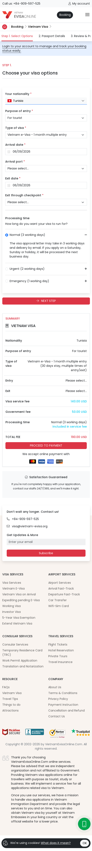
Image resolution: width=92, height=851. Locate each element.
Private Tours (57, 656)
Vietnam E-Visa (13, 588)
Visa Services (11, 583)
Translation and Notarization (22, 666)
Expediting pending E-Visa (21, 600)
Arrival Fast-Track (61, 588)
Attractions (10, 710)
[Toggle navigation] (87, 15)
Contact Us (56, 716)
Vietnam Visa (38, 27)
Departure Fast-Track (64, 594)
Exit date (12, 178)
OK (85, 843)
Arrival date (15, 145)
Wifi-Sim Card (58, 606)
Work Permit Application (19, 660)
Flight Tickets (57, 644)
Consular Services (15, 644)
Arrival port (15, 161)
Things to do (11, 705)
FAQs (6, 687)
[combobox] (46, 101)
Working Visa (11, 606)
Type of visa (15, 128)
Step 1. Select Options (17, 36)
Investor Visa (11, 612)
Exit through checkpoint (24, 195)
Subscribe (46, 553)
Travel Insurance (60, 662)
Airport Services (59, 583)
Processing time (17, 218)
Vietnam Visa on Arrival (19, 594)
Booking (65, 15)
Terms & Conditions (62, 693)
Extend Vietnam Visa (17, 623)
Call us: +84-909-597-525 (21, 3)
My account (79, 3)
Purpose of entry (19, 111)
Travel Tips (10, 699)
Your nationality (18, 94)
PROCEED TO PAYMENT (46, 445)
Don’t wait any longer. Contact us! (33, 512)
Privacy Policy (58, 699)
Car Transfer (57, 600)
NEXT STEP (46, 301)
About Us (54, 687)
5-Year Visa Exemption (18, 618)
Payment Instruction (63, 705)
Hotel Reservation (61, 650)
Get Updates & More (22, 535)
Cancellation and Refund (66, 710)
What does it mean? (56, 843)
